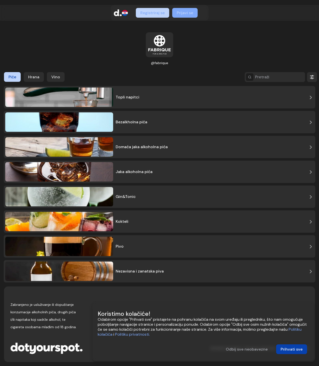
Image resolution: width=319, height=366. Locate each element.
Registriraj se (152, 12)
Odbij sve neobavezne (247, 349)
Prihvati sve (292, 349)
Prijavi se (185, 12)
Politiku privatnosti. (132, 334)
